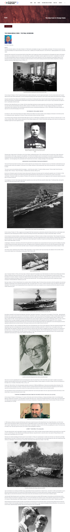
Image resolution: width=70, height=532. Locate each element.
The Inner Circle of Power (47, 2)
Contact (60, 2)
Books (39, 2)
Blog (35, 2)
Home (31, 2)
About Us (55, 2)
